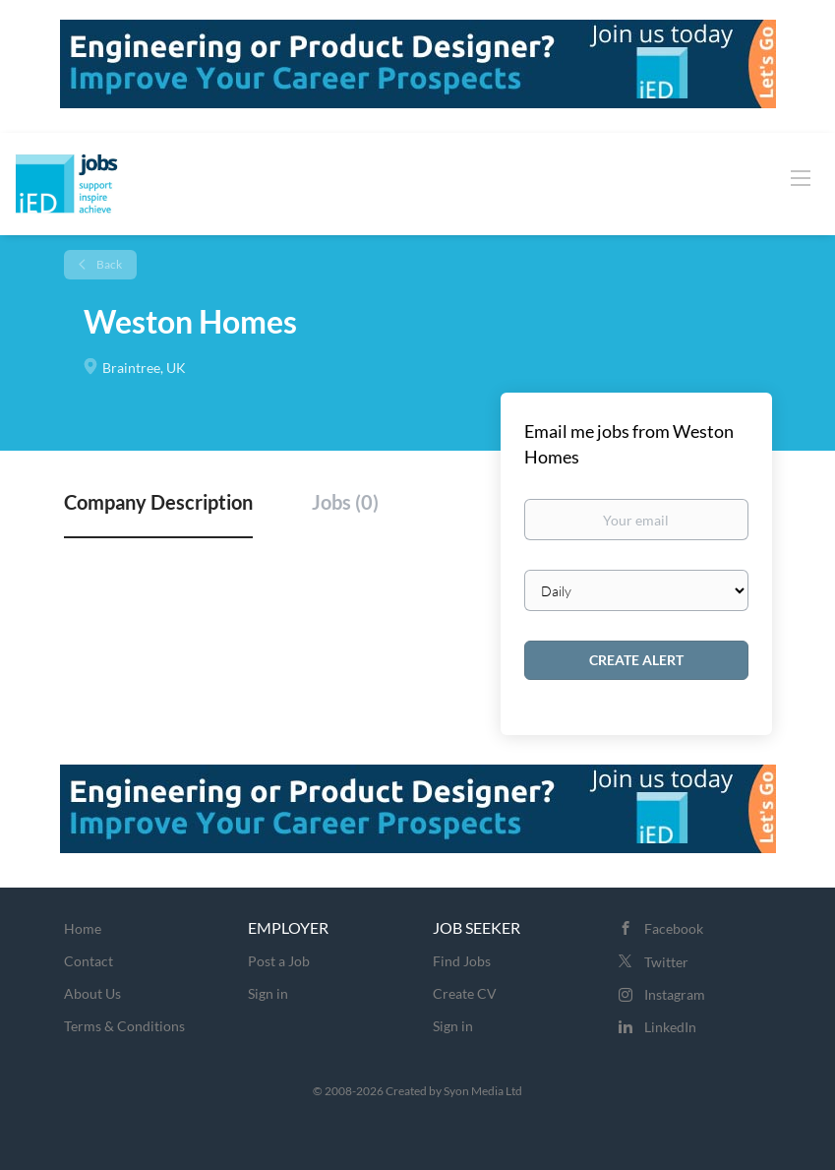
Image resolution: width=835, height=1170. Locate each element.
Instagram (674, 994)
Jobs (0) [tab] (345, 502)
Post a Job (279, 961)
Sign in (268, 993)
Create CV (465, 993)
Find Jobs (462, 961)
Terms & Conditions (124, 1025)
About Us (92, 993)
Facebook (673, 928)
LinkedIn (670, 1026)
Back (108, 264)
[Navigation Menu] (800, 177)
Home (82, 928)
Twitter (666, 962)
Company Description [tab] (158, 502)
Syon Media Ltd (483, 1090)
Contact (88, 961)
